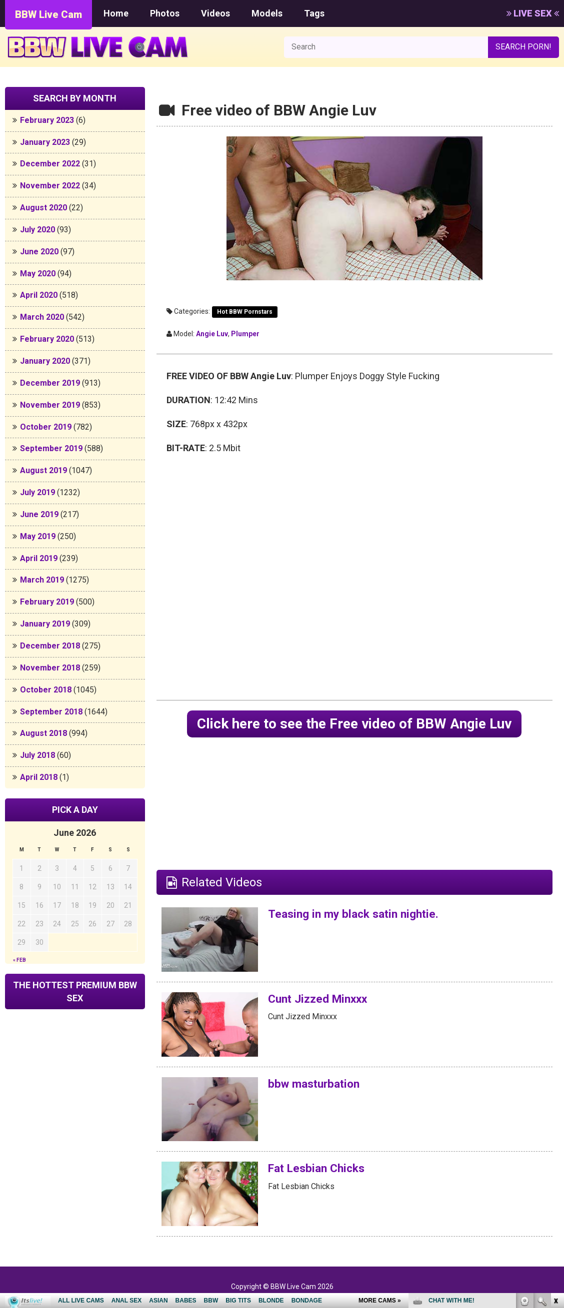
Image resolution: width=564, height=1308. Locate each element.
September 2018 (51, 711)
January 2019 (45, 624)
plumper (245, 334)
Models (267, 13)
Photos (165, 13)
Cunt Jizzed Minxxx (321, 1000)
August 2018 (43, 733)
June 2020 (39, 251)
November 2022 (50, 185)
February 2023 (47, 120)
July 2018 (37, 755)
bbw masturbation (317, 1085)
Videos (215, 13)
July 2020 (37, 229)
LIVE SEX (532, 13)
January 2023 (45, 142)
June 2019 (39, 514)
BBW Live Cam (48, 14)
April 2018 (39, 777)
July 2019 (37, 492)
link (555, 1152)
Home (116, 13)
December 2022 (50, 163)
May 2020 (38, 273)
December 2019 (50, 383)
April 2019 (39, 558)
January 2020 (45, 361)
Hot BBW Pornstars (244, 311)
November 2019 (50, 405)
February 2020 (47, 339)
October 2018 (46, 689)
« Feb (19, 960)
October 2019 (46, 427)
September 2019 (51, 448)
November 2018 (50, 667)
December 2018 (50, 646)
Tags (314, 13)
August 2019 (43, 470)
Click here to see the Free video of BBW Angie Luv (354, 724)
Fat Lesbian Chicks (320, 1170)
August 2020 (43, 207)
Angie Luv (212, 334)
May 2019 (38, 536)
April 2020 (39, 295)
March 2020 (42, 317)
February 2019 (47, 602)
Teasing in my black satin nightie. (358, 915)
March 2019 (42, 580)
